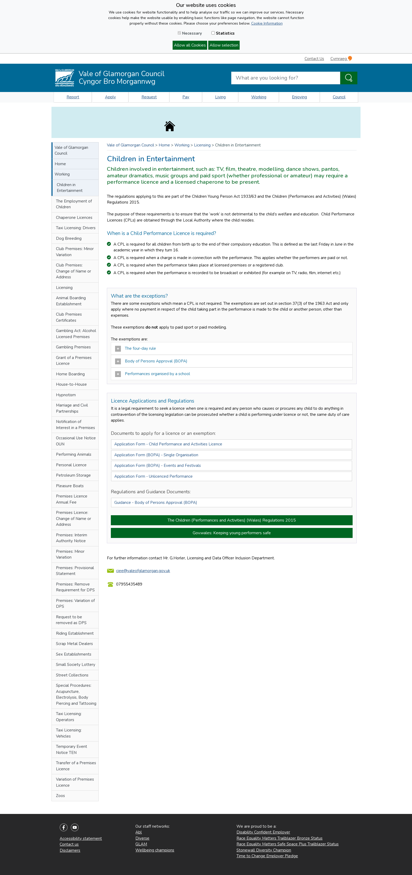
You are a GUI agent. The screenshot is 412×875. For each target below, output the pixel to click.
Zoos (60, 795)
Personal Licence (71, 465)
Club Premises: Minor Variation (75, 251)
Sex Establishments (73, 654)
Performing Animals (73, 454)
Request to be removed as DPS (71, 620)
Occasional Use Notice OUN (76, 441)
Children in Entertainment (70, 188)
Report (73, 97)
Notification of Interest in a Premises (75, 424)
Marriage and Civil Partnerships (72, 408)
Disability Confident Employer (263, 832)
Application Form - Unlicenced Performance (153, 476)
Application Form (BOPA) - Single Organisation (156, 455)
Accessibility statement (81, 838)
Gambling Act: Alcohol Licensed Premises (76, 333)
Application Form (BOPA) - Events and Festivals (157, 465)
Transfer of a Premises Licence (76, 766)
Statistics (223, 33)
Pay (185, 97)
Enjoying (299, 97)
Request (149, 97)
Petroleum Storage (73, 475)
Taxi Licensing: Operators (69, 716)
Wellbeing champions (154, 850)
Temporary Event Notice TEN (71, 749)
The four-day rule (135, 349)
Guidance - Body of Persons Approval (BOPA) (155, 502)
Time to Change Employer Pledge (267, 856)
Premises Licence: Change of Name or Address (73, 518)
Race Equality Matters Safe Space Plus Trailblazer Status (287, 844)
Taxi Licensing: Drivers (76, 228)
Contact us (69, 844)
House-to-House (71, 384)
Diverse (142, 838)
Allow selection (224, 45)
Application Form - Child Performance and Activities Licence (168, 444)
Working (258, 97)
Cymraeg (341, 58)
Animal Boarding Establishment (71, 301)
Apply (110, 97)
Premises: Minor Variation (70, 554)
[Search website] (285, 78)
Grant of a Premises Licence (74, 360)
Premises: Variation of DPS (75, 603)
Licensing (64, 287)
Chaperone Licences (74, 217)
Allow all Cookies (190, 45)
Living (220, 97)
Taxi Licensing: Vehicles (69, 733)
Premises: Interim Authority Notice (71, 538)
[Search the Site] (348, 78)
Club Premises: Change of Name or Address (73, 271)
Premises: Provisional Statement (75, 571)
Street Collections (72, 675)
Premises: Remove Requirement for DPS (75, 587)
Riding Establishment (75, 633)
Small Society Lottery (75, 664)
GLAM (141, 844)
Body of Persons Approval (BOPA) (151, 361)
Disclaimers (70, 850)
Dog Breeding (69, 238)
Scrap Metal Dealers (74, 643)
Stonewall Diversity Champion (263, 850)
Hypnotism (66, 395)
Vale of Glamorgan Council (71, 150)
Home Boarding (70, 374)
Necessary (190, 33)
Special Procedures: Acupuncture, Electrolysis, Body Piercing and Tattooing (76, 694)
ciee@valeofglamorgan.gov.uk (143, 570)
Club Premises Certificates (69, 317)
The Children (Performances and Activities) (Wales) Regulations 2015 (232, 520)
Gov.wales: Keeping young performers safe (232, 533)
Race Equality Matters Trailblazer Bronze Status (279, 838)
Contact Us (314, 58)
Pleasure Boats (70, 486)
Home (60, 164)
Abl (138, 832)
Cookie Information (267, 23)
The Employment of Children (74, 204)
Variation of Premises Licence (75, 782)
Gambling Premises (73, 347)
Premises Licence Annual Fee (71, 499)
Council (339, 97)
